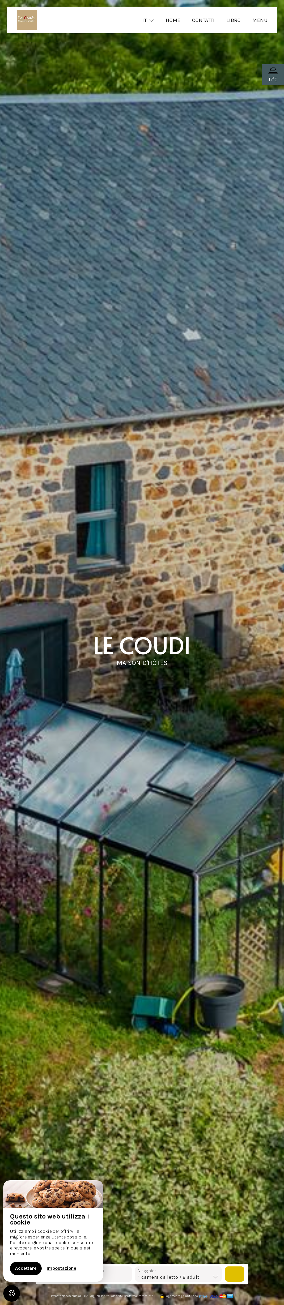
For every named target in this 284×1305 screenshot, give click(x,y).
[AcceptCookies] (11, 1293)
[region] (53, 1231)
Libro (233, 20)
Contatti (203, 20)
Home (173, 20)
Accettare (26, 1268)
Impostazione (61, 1268)
